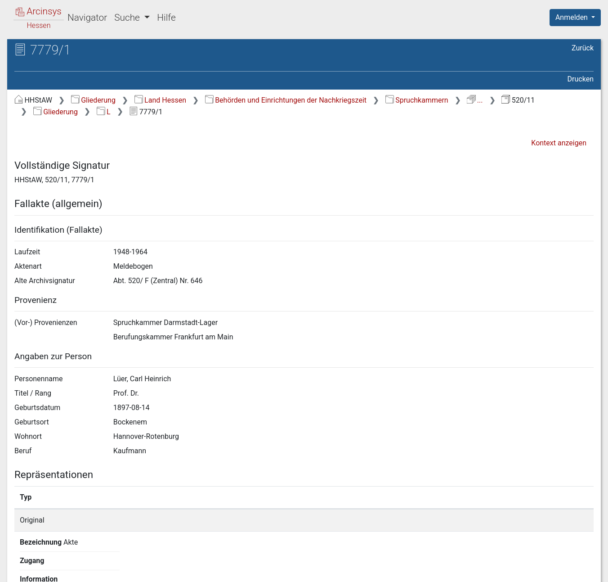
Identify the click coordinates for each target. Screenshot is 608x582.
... (475, 100)
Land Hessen (160, 100)
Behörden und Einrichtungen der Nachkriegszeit (286, 100)
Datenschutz (443, 569)
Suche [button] (128, 17)
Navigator (87, 17)
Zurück (583, 48)
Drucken (581, 79)
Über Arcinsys (376, 569)
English (20, 563)
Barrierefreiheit (512, 569)
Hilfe (166, 17)
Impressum (578, 569)
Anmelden (572, 17)
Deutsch (54, 563)
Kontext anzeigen (558, 143)
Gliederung (93, 100)
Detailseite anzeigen (455, 520)
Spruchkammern (416, 100)
